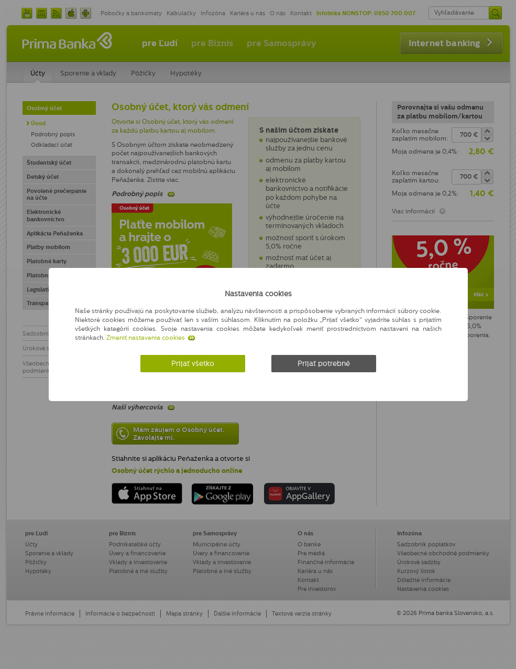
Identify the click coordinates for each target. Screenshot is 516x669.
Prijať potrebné (324, 363)
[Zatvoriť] (439, 292)
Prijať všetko (192, 363)
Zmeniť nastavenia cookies (145, 337)
